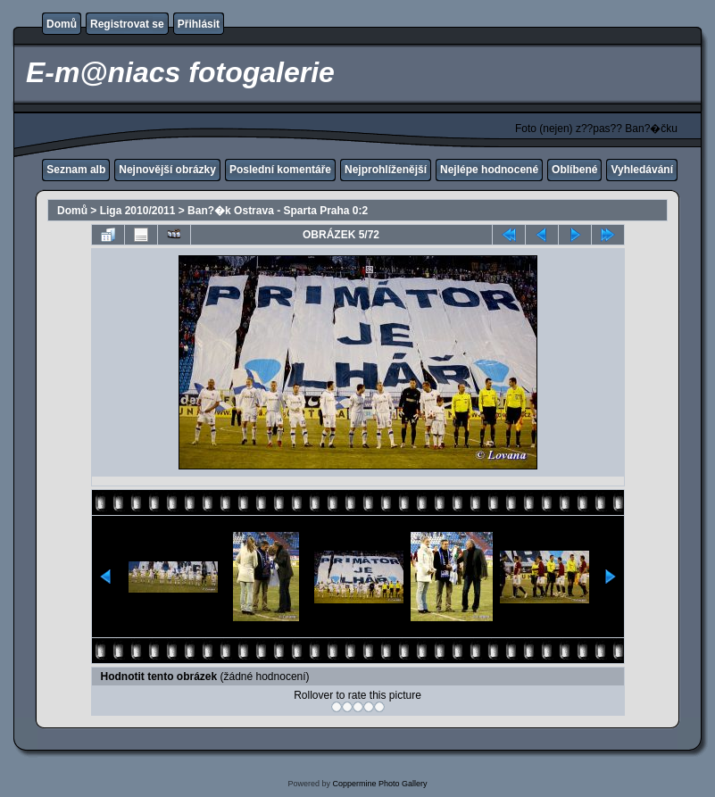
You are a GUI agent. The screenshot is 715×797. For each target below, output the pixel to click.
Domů (61, 24)
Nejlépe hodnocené (489, 169)
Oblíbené (574, 169)
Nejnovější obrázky (167, 169)
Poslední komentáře (280, 169)
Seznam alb (75, 169)
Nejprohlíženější (386, 169)
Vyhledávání (642, 169)
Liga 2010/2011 (138, 210)
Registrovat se (127, 24)
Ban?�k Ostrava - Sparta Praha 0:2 (277, 210)
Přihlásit (199, 24)
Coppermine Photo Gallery (379, 783)
